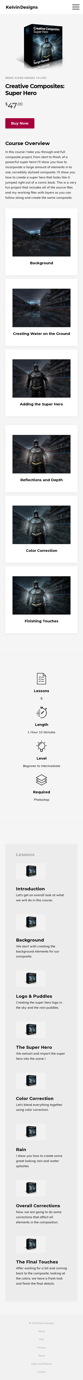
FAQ (41, 1339)
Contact (41, 1371)
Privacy (41, 1347)
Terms (41, 1355)
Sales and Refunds (41, 1363)
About (41, 1331)
